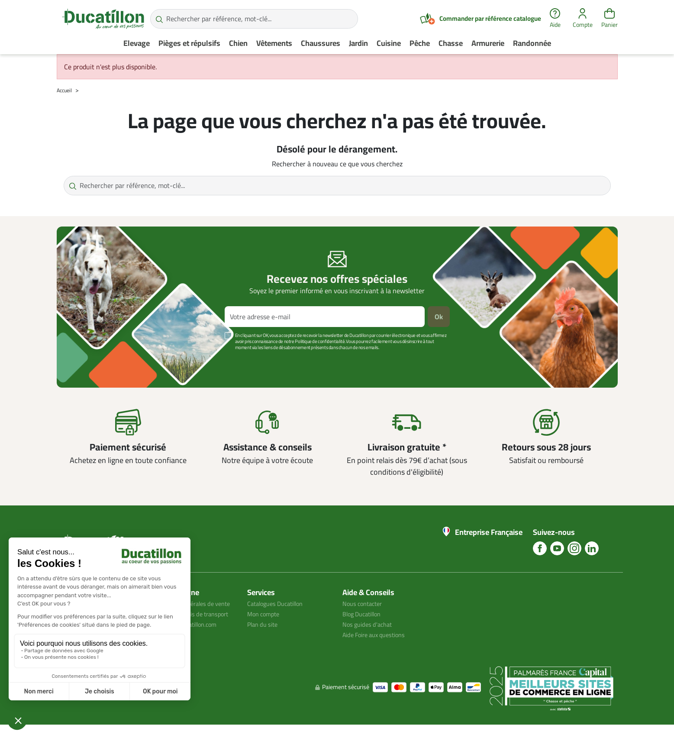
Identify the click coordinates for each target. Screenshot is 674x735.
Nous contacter (364, 603)
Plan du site (264, 624)
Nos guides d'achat (369, 624)
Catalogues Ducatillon (279, 603)
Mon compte (265, 613)
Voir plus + (86, 360)
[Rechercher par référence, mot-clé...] (254, 19)
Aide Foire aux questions (378, 634)
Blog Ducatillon (364, 613)
